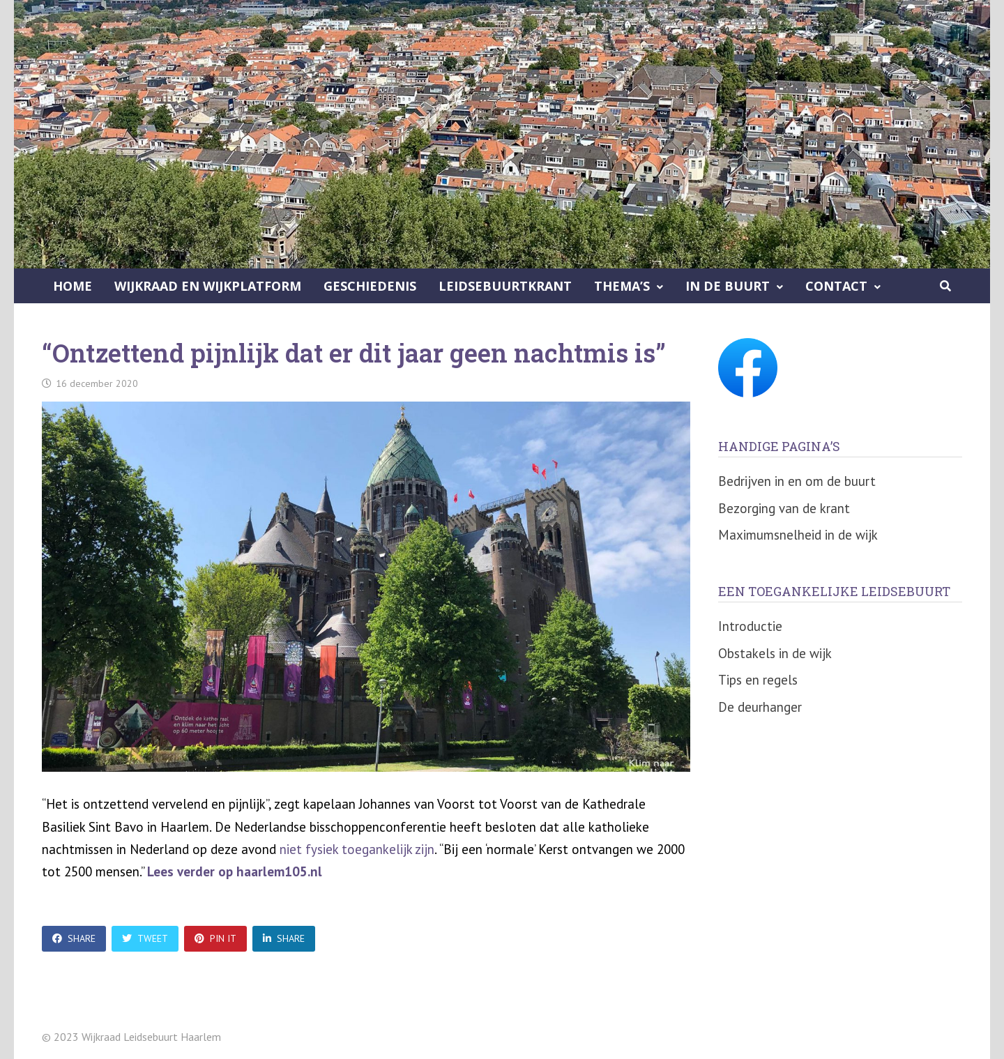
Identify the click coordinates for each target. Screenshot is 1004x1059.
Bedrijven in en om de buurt (797, 481)
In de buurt (727, 285)
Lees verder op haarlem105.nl (234, 871)
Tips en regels (758, 679)
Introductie (750, 626)
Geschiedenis (370, 285)
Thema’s (622, 285)
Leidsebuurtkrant (505, 285)
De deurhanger (760, 707)
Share (74, 938)
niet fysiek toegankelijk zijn (357, 849)
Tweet (145, 938)
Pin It (215, 938)
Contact (836, 285)
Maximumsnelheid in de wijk (798, 534)
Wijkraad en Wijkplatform (207, 285)
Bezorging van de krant (784, 508)
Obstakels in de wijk (775, 653)
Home (72, 285)
